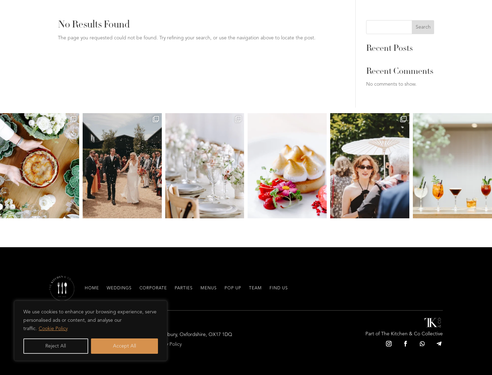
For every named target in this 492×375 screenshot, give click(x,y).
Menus (208, 288)
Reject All (55, 346)
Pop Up (233, 288)
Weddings (119, 288)
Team (255, 288)
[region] (90, 330)
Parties (184, 288)
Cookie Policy (53, 328)
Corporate (153, 288)
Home (92, 288)
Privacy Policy (167, 344)
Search (423, 27)
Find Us (279, 288)
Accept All (124, 346)
